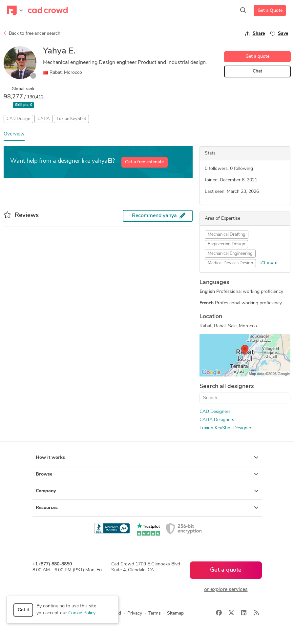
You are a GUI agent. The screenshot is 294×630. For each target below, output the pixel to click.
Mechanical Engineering (230, 254)
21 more (268, 262)
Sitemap (175, 613)
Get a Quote (270, 10)
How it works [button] (147, 457)
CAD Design (18, 119)
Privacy (134, 613)
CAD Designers (215, 411)
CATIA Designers (217, 419)
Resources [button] (147, 507)
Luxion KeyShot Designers (227, 428)
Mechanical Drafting (226, 235)
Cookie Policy (81, 613)
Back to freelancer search (32, 33)
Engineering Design (226, 244)
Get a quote (257, 56)
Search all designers (227, 386)
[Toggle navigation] (15, 10)
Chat (257, 71)
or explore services (226, 589)
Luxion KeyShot (71, 119)
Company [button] (147, 491)
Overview (14, 134)
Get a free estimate (144, 162)
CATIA (43, 119)
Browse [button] (147, 474)
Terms (154, 613)
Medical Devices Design (230, 263)
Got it (23, 610)
